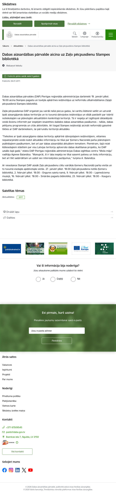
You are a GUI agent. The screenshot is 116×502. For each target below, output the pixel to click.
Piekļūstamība (9, 400)
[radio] (40, 279)
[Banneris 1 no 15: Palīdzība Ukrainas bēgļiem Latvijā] (11, 248)
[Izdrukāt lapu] (58, 212)
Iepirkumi (7, 369)
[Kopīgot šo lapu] (58, 218)
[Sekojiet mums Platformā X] (24, 470)
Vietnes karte (9, 405)
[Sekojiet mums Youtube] (30, 470)
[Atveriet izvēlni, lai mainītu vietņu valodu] (84, 35)
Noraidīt (17, 23)
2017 (21, 197)
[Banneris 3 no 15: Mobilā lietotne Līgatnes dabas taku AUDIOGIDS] (58, 248)
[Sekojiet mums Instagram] (11, 470)
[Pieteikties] (57, 341)
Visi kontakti (17, 451)
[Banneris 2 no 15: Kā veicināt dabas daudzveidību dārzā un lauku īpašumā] (35, 248)
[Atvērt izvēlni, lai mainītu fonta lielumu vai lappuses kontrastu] (97, 35)
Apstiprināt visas (49, 23)
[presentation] (25, 293)
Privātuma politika (11, 396)
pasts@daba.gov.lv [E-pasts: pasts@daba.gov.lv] (15, 432)
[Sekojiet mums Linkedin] (17, 470)
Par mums (7, 379)
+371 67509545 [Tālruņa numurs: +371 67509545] (14, 427)
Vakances (7, 364)
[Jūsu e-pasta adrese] (57, 330)
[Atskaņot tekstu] (14, 65)
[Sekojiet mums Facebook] (4, 470)
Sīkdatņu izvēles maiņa (13, 410)
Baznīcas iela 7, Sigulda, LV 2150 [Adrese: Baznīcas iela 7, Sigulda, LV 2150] (22, 436)
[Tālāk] (110, 248)
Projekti (6, 374)
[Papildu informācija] (17, 442)
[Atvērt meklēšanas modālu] (74, 35)
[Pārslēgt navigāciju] (110, 34)
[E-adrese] (8, 442)
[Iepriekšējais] (6, 248)
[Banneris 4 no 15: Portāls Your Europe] (81, 248)
